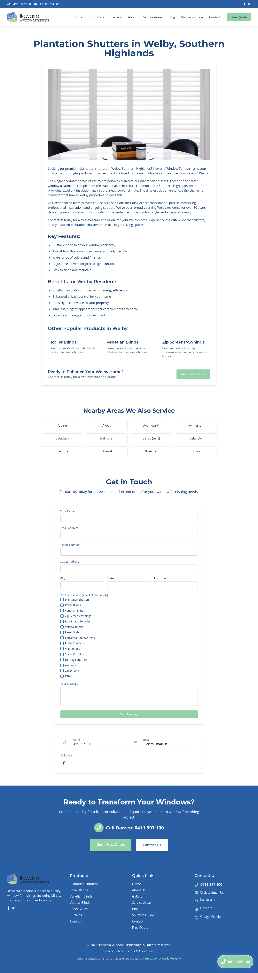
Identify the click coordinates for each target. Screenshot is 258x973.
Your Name (67, 511)
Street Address (69, 561)
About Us (139, 890)
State (110, 578)
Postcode (160, 578)
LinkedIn (206, 908)
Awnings (70, 665)
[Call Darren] (235, 961)
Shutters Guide (192, 17)
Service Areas (152, 17)
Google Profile (210, 916)
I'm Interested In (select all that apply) (84, 595)
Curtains (76, 915)
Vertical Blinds (74, 627)
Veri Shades (72, 648)
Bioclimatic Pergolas (77, 621)
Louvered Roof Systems (80, 638)
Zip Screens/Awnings (78, 616)
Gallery (117, 17)
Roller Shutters (74, 643)
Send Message (129, 714)
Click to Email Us (46, 4)
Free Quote (239, 17)
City (62, 578)
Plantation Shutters (77, 599)
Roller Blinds (73, 605)
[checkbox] (62, 599)
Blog (171, 17)
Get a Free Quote (111, 844)
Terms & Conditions (140, 951)
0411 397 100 (211, 884)
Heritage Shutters (76, 659)
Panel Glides (73, 632)
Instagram (207, 899)
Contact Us (152, 844)
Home (77, 17)
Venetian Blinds (75, 610)
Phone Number (70, 544)
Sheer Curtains (74, 654)
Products (97, 17)
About (132, 17)
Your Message (69, 683)
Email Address (69, 528)
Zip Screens (72, 670)
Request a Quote (193, 374)
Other (69, 676)
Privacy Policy (113, 951)
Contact (214, 17)
